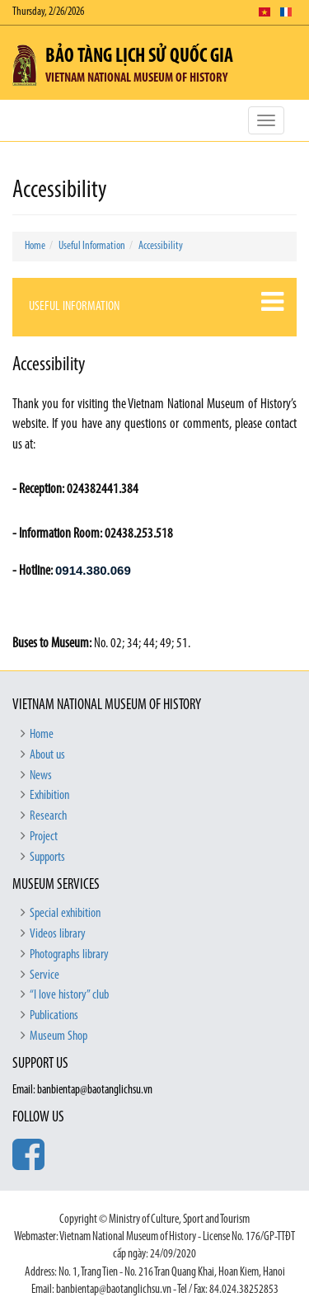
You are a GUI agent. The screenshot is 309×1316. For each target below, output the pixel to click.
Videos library (58, 934)
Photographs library (69, 954)
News (41, 776)
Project (44, 837)
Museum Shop (58, 1036)
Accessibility (160, 246)
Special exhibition (65, 913)
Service (44, 975)
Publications (54, 1015)
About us (47, 755)
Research (48, 816)
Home (35, 246)
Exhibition (49, 795)
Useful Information (92, 246)
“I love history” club (69, 995)
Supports (47, 857)
